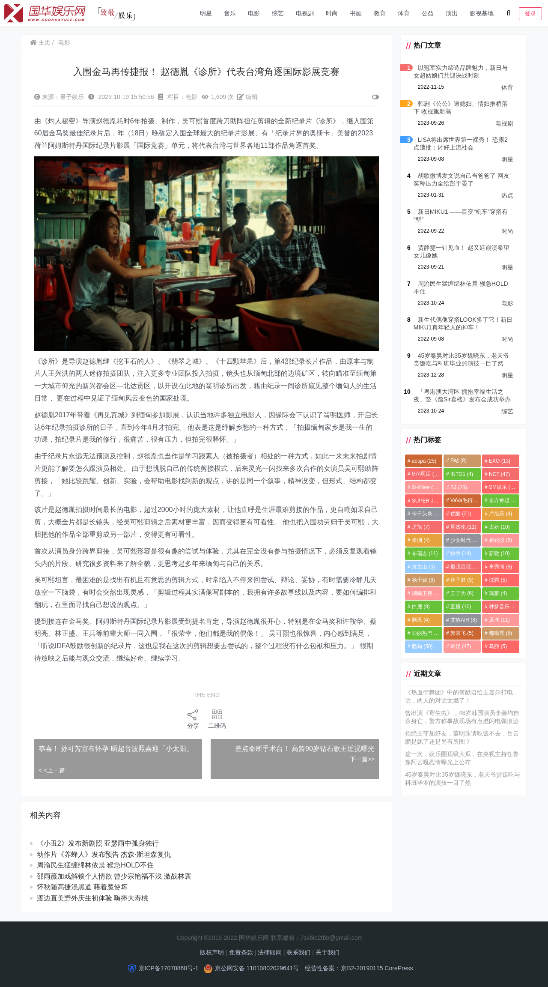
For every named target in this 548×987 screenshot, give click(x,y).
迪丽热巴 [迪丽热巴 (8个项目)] (423, 633)
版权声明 (212, 950)
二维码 (216, 716)
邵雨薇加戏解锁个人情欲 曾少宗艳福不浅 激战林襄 (118, 874)
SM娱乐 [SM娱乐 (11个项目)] (502, 487)
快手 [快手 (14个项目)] (459, 553)
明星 (206, 13)
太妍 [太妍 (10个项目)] (498, 527)
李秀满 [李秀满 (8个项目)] (499, 567)
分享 (191, 716)
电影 (254, 13)
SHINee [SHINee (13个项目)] (423, 488)
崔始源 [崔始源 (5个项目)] (499, 540)
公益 (428, 13)
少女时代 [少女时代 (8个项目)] (463, 540)
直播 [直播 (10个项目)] (459, 607)
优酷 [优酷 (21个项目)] (459, 514)
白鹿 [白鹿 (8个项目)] (418, 607)
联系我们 (298, 950)
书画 (356, 13)
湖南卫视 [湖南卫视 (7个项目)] (423, 593)
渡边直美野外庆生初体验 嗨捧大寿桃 (100, 896)
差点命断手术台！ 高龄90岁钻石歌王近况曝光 (309, 747)
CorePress (398, 966)
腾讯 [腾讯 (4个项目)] (418, 620)
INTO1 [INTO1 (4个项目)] (460, 474)
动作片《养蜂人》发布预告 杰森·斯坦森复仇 (104, 852)
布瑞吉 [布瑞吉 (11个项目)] (422, 553)
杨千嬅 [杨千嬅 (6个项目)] (420, 580)
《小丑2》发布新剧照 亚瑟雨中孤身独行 (98, 841)
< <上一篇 (52, 768)
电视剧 (305, 13)
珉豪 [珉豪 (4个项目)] (497, 593)
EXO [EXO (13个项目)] (498, 461)
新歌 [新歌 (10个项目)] (498, 553)
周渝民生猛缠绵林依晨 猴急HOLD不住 (103, 863)
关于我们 (328, 950)
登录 (530, 13)
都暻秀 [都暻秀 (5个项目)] (499, 633)
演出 (452, 13)
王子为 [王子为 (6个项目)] (460, 593)
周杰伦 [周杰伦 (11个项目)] (462, 527)
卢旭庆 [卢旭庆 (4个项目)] (499, 514)
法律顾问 (270, 950)
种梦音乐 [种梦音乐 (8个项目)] (502, 607)
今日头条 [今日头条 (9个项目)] (423, 514)
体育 (404, 13)
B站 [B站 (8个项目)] (457, 461)
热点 (507, 195)
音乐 (230, 13)
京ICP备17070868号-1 (169, 966)
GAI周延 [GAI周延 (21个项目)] (423, 474)
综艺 (278, 13)
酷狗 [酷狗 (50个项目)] (419, 646)
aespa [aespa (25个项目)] (421, 461)
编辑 (248, 96)
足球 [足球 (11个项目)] (498, 620)
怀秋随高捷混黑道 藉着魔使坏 (90, 885)
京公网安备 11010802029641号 (257, 966)
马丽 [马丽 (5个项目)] (497, 646)
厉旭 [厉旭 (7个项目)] (418, 527)
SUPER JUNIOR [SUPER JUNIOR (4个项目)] (424, 501)
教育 (380, 13)
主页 (40, 42)
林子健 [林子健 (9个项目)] (460, 580)
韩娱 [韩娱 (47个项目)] (459, 646)
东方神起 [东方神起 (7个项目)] (502, 500)
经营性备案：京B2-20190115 (344, 966)
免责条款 (241, 950)
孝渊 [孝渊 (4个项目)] (418, 540)
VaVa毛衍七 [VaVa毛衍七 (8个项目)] (464, 500)
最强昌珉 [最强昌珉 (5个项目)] (463, 567)
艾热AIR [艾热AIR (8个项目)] (462, 620)
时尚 (332, 13)
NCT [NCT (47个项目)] (498, 474)
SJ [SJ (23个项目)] (457, 488)
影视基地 (482, 13)
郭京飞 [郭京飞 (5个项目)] (460, 633)
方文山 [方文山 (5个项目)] (420, 567)
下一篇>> (358, 757)
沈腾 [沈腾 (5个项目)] (497, 580)
